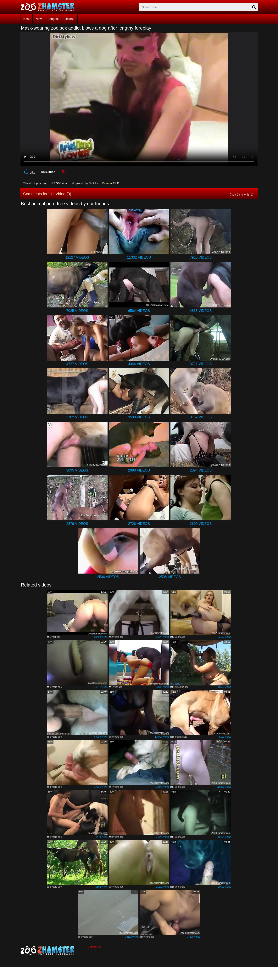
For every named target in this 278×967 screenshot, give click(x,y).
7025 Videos (77, 311)
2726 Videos (139, 524)
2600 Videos (201, 524)
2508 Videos (170, 577)
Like (29, 172)
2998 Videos (139, 470)
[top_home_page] (49, 7)
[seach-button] (254, 7)
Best (26, 18)
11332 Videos (139, 257)
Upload (70, 18)
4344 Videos (139, 364)
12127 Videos (77, 257)
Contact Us (94, 946)
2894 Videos (201, 470)
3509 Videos (139, 417)
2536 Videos (108, 577)
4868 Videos (201, 311)
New (39, 18)
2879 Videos (77, 524)
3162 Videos (201, 417)
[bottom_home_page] (54, 950)
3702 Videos (77, 417)
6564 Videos (139, 311)
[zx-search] (198, 7)
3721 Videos (201, 364)
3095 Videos (77, 470)
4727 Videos (77, 364)
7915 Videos (201, 257)
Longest (53, 18)
